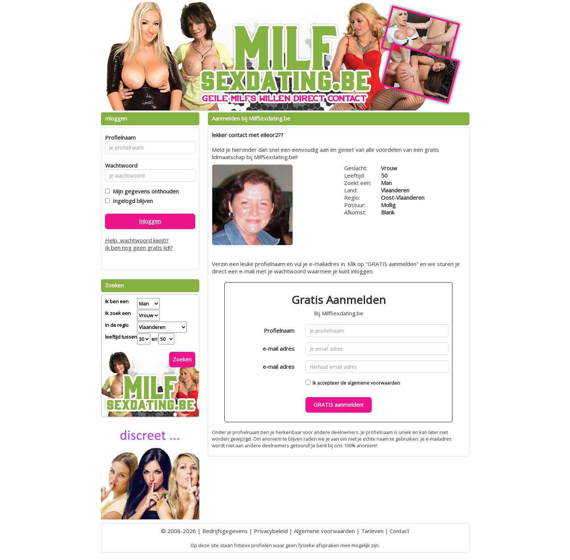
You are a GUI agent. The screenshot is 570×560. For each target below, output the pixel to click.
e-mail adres (278, 348)
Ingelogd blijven (131, 200)
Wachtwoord (119, 165)
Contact (399, 531)
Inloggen (150, 221)
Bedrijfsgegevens (225, 531)
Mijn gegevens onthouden (144, 191)
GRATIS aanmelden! (338, 404)
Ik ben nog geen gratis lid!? (139, 247)
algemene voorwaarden (373, 382)
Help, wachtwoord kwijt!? (137, 240)
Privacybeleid (271, 531)
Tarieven (372, 531)
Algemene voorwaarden (324, 531)
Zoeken (182, 359)
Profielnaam (279, 330)
